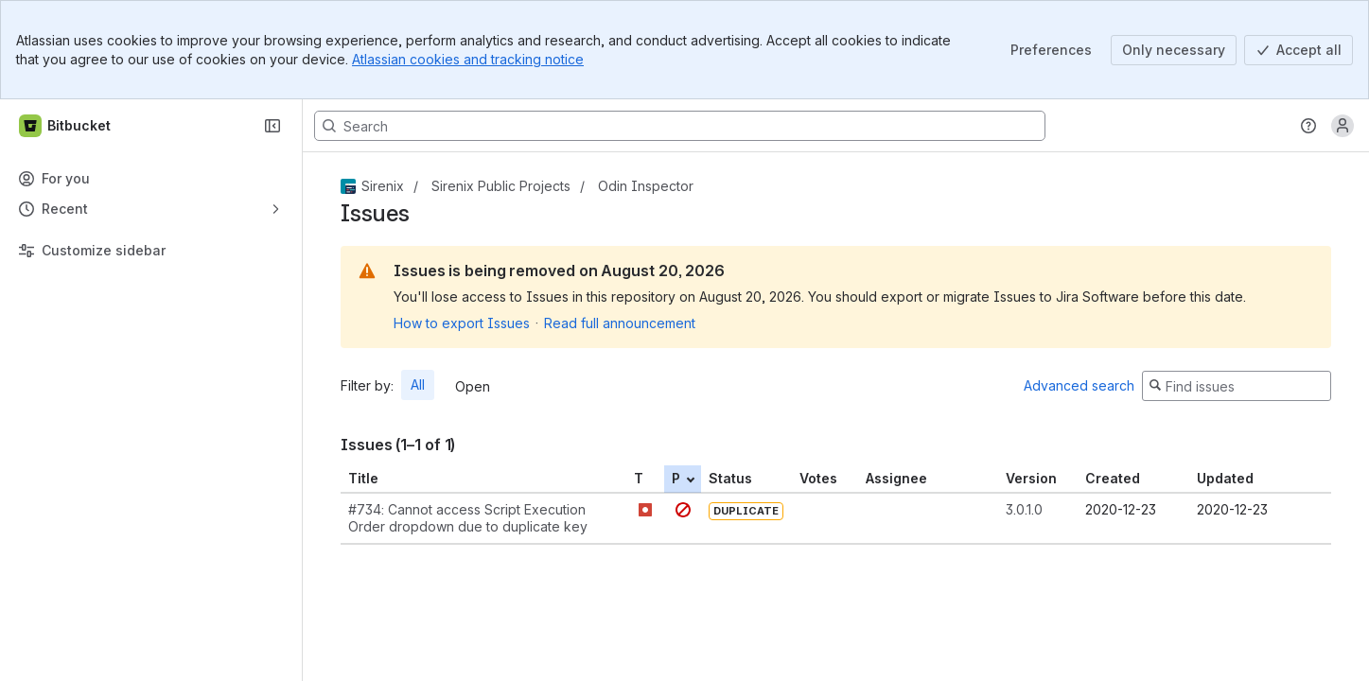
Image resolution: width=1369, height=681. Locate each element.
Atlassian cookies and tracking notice (468, 59)
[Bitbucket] (65, 126)
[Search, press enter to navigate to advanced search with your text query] (679, 126)
